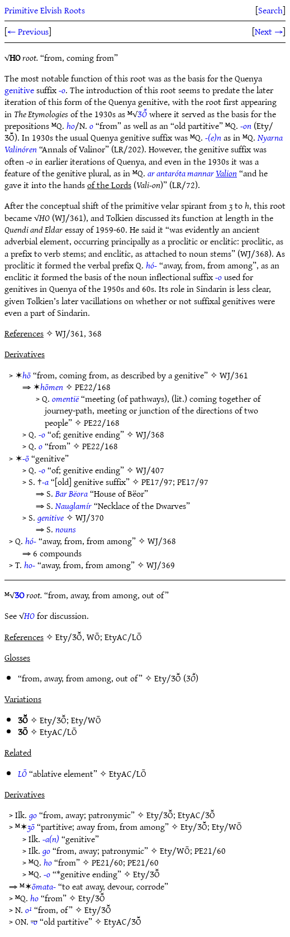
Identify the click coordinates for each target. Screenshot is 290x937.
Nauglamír (73, 505)
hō (26, 375)
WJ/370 (89, 517)
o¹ (28, 909)
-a (45, 481)
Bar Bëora (71, 493)
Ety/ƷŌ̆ (167, 678)
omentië (65, 398)
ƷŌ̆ (142, 114)
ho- (29, 565)
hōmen (51, 387)
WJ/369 (160, 565)
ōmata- (44, 886)
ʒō (31, 826)
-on (245, 125)
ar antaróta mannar (192, 173)
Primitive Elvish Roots (44, 10)
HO (29, 615)
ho (70, 125)
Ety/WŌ (86, 720)
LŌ (22, 773)
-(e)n (213, 137)
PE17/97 (157, 481)
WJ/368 (150, 434)
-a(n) (50, 839)
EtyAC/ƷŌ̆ (196, 815)
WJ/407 (150, 470)
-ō (25, 458)
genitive (19, 90)
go (33, 815)
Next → (269, 31)
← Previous (28, 31)
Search (270, 10)
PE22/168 (93, 387)
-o (62, 90)
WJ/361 (234, 375)
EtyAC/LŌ (58, 731)
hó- (151, 265)
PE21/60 (210, 850)
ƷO (20, 595)
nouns (65, 529)
